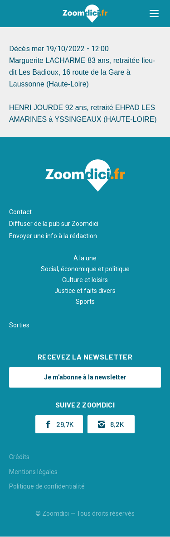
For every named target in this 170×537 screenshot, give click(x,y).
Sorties (19, 325)
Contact (20, 212)
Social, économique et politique (85, 269)
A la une (85, 258)
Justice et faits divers (85, 290)
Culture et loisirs (85, 279)
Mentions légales (33, 471)
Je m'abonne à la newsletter (85, 377)
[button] (154, 13)
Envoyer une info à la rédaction (53, 236)
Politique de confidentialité (47, 486)
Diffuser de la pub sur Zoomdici (53, 223)
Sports (85, 301)
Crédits (19, 456)
